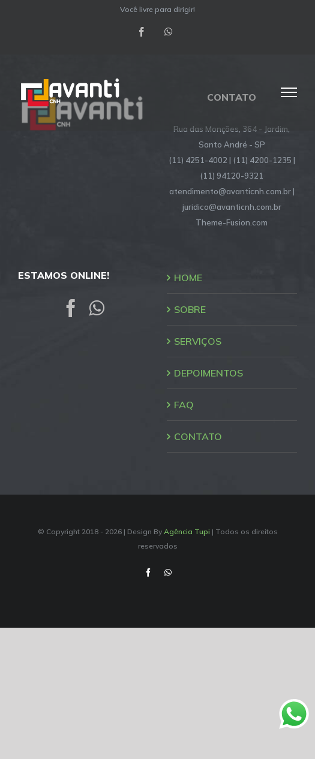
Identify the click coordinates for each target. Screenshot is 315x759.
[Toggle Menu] (289, 92)
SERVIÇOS (197, 341)
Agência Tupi (187, 531)
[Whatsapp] (96, 308)
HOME (188, 278)
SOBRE (190, 309)
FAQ (184, 405)
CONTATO (198, 436)
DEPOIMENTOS (208, 373)
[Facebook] (71, 308)
